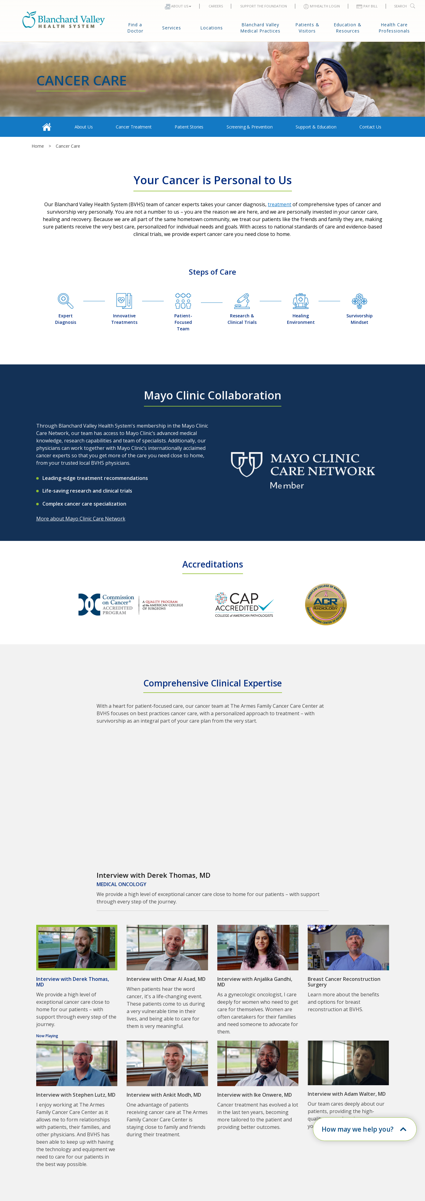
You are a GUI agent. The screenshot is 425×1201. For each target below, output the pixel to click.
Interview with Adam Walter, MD (347, 1093)
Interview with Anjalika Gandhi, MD (254, 982)
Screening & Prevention (250, 126)
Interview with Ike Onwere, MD (254, 1094)
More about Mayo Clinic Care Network (80, 518)
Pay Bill (367, 6)
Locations (211, 28)
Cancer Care (68, 146)
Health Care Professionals (394, 28)
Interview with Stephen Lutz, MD (75, 1094)
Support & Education (316, 126)
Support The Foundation (263, 6)
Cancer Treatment (134, 126)
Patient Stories (189, 126)
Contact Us (370, 126)
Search (405, 6)
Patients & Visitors (307, 28)
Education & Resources (348, 28)
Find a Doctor (135, 28)
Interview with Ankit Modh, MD (164, 1094)
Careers (215, 6)
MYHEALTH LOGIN (321, 6)
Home (38, 146)
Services (171, 28)
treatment (279, 204)
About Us (178, 7)
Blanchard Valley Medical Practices (260, 28)
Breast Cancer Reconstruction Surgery (344, 982)
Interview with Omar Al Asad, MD (166, 979)
